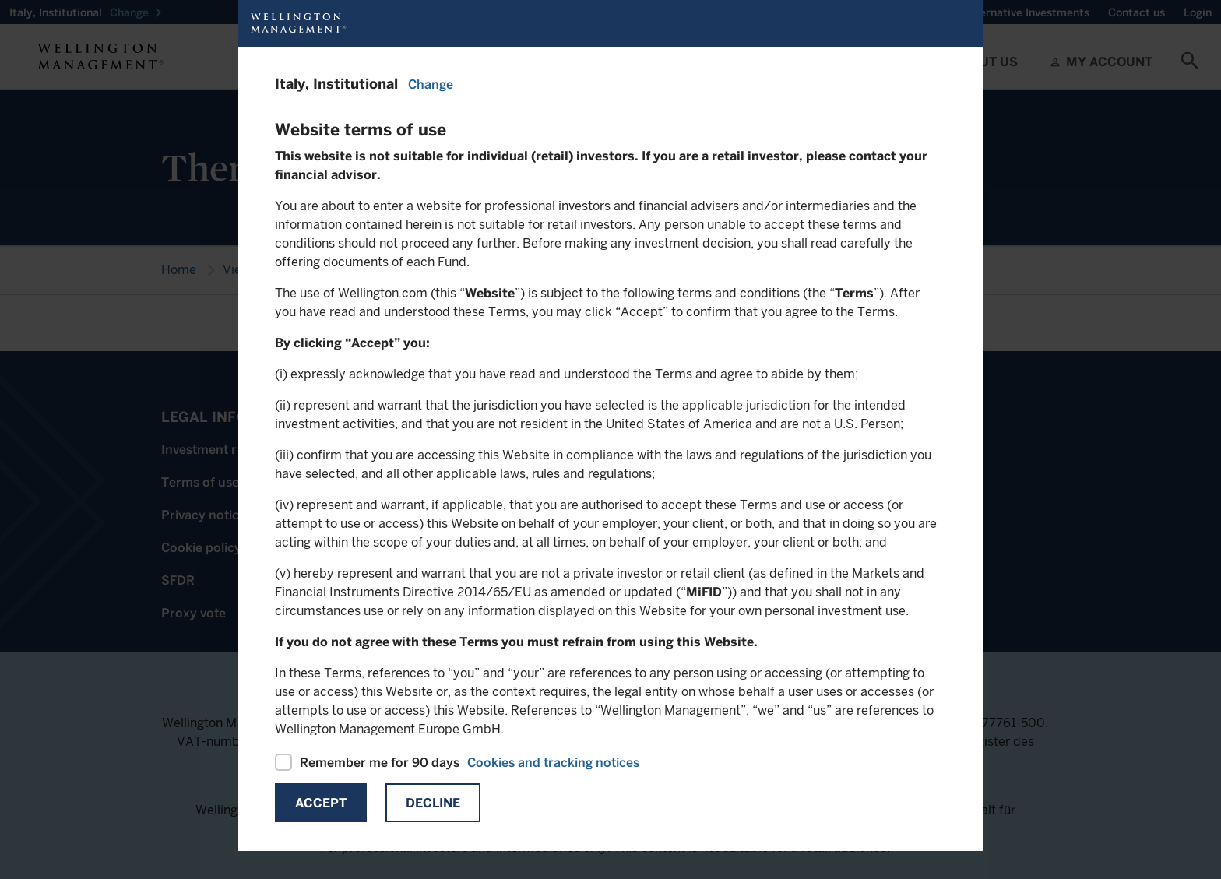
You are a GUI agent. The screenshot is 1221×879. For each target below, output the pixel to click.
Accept (321, 803)
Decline (433, 803)
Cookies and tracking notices (553, 762)
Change (430, 84)
